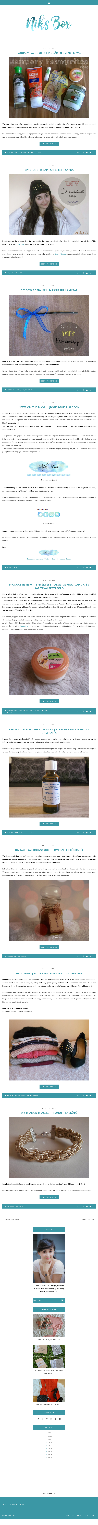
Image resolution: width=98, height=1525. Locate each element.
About (15, 1504)
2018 (50, 1442)
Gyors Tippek (60, 254)
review (44, 710)
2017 (50, 1445)
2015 (50, 1451)
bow (18, 390)
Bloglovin (55, 559)
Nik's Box (12, 1515)
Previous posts (10, 1219)
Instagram (39, 559)
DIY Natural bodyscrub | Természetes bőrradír (49, 850)
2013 (50, 1458)
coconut (23, 152)
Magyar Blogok (65, 559)
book (16, 152)
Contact (26, 1504)
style (35, 1095)
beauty (10, 152)
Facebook (30, 559)
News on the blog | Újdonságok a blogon (49, 407)
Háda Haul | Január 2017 (49, 1339)
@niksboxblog (49, 1493)
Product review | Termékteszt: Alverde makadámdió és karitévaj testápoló (49, 586)
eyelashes (29, 832)
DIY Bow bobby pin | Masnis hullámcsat (49, 290)
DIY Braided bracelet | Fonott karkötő (49, 1112)
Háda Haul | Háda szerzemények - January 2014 (49, 973)
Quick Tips (20, 244)
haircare (32, 152)
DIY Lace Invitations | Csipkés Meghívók (49, 1372)
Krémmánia (23, 626)
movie (40, 152)
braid (18, 1206)
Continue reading (49, 143)
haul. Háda (12, 1095)
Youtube (47, 559)
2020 (50, 1436)
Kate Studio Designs (86, 1515)
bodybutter (19, 710)
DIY (8, 273)
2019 (50, 1439)
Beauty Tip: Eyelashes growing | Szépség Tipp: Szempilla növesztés (49, 731)
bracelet (11, 1206)
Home (5, 1504)
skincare (9, 712)
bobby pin (11, 390)
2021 (50, 1433)
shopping (22, 1095)
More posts (89, 1219)
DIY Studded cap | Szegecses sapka (49, 170)
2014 (50, 1455)
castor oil (18, 832)
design (10, 567)
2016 (50, 1448)
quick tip (14, 273)
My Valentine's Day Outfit (49, 1404)
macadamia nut (33, 710)
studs (22, 273)
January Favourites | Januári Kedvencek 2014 (49, 53)
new (16, 567)
